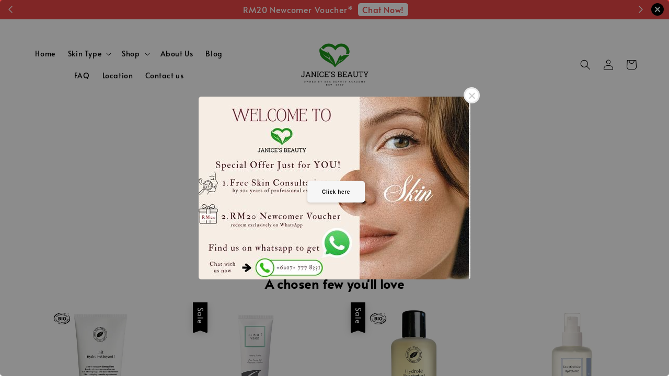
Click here (336, 191)
